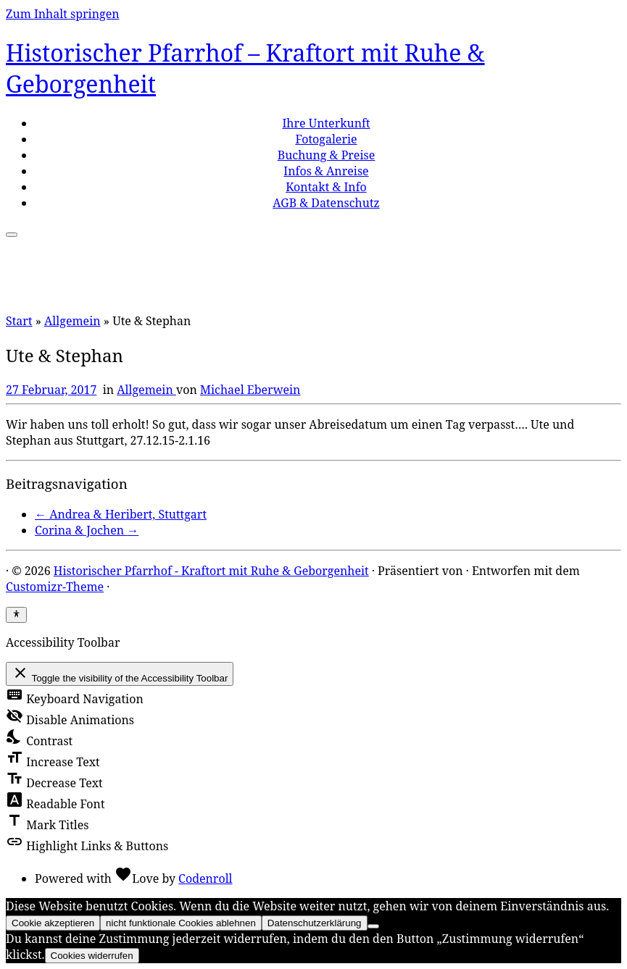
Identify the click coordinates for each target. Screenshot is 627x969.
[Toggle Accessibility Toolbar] (16, 615)
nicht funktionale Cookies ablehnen (181, 923)
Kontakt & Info (326, 187)
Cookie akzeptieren (53, 923)
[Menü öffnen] (11, 234)
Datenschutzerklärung (314, 923)
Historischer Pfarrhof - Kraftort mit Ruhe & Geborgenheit (211, 571)
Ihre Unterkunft (326, 123)
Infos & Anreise (325, 171)
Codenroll (205, 878)
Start (19, 321)
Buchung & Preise (326, 155)
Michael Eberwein (250, 390)
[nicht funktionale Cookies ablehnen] (373, 926)
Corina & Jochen (86, 530)
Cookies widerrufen (92, 955)
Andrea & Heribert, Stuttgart (121, 514)
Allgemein (72, 321)
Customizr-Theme (55, 587)
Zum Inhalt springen (63, 14)
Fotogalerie (326, 139)
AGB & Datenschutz (326, 203)
